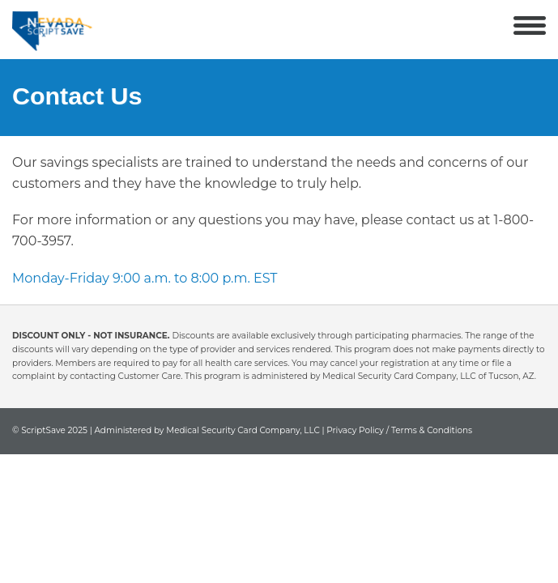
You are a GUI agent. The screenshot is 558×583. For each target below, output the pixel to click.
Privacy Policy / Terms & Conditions (399, 430)
